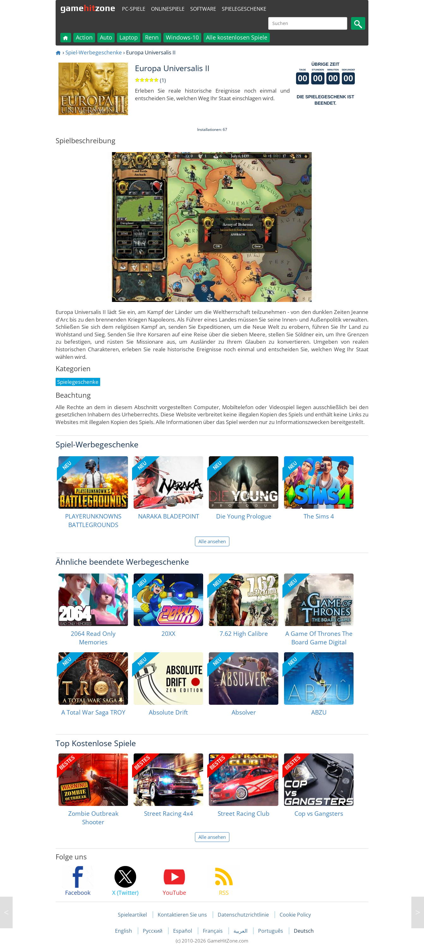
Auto (106, 37)
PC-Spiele (133, 8)
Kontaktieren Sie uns (182, 914)
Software (203, 8)
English (124, 930)
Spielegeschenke (244, 8)
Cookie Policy (295, 914)
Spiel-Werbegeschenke (93, 52)
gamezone (87, 8)
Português (271, 930)
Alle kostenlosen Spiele (236, 37)
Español (183, 930)
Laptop (128, 37)
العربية (241, 930)
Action (84, 37)
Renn (152, 37)
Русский (153, 930)
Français (213, 930)
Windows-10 (182, 37)
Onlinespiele (168, 8)
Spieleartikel (132, 914)
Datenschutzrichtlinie (243, 914)
